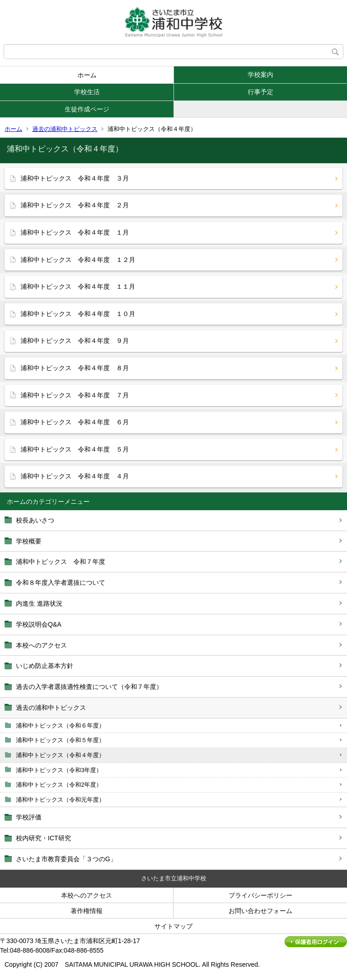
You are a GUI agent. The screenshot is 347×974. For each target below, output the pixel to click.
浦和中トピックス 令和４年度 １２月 (77, 259)
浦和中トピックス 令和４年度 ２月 (74, 205)
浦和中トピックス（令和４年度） (60, 755)
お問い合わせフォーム (260, 910)
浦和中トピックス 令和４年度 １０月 (77, 313)
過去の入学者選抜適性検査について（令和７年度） (89, 686)
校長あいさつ (35, 520)
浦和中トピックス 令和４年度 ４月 (74, 476)
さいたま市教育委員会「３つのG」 (66, 859)
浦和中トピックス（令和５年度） (60, 740)
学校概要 (28, 541)
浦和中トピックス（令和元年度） (60, 799)
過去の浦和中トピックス (64, 129)
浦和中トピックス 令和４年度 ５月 (74, 449)
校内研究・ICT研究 (43, 838)
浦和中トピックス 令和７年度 (60, 561)
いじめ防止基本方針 (44, 665)
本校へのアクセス (41, 645)
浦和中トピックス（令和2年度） (59, 784)
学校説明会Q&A (38, 624)
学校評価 (28, 817)
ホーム (87, 75)
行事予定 (260, 91)
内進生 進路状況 (39, 603)
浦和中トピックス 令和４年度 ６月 (74, 422)
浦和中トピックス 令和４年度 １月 (74, 232)
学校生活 (87, 91)
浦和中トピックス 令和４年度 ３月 (74, 178)
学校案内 (260, 74)
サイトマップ (173, 926)
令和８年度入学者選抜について (60, 582)
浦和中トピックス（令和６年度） (60, 725)
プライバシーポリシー (260, 895)
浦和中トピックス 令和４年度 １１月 (77, 286)
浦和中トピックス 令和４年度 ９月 (74, 340)
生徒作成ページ (87, 109)
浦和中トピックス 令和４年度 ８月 (74, 368)
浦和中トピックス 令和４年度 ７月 (74, 395)
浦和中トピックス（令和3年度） (59, 770)
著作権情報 (86, 910)
